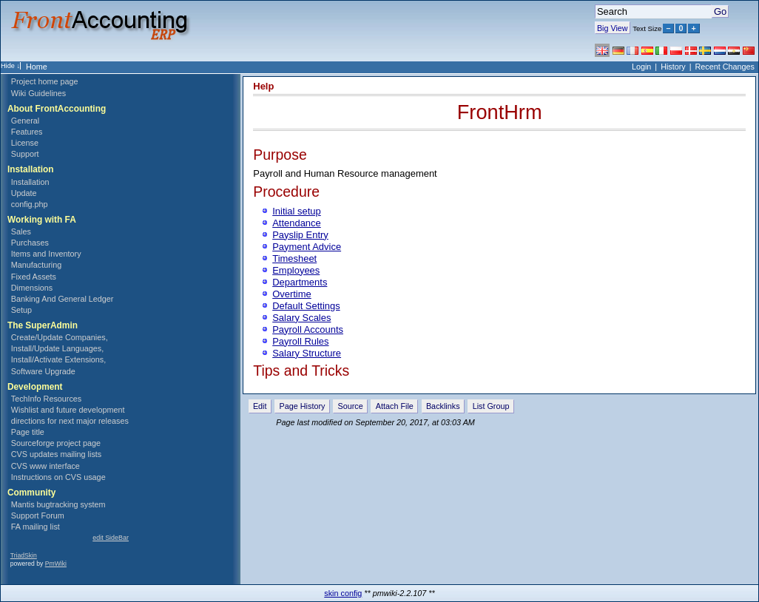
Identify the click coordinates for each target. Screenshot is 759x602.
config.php (29, 204)
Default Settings (306, 305)
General (25, 120)
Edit (260, 406)
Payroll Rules (300, 341)
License (24, 142)
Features (27, 131)
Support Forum (37, 515)
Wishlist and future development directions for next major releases (70, 415)
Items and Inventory (46, 253)
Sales (21, 231)
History (673, 66)
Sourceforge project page (56, 443)
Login (641, 66)
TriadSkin (23, 555)
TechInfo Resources (46, 398)
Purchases (30, 242)
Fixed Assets (33, 276)
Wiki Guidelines (38, 93)
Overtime (291, 294)
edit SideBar (110, 537)
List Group (491, 406)
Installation (30, 181)
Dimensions (32, 287)
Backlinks (443, 406)
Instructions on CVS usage (58, 477)
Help (263, 86)
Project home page (44, 81)
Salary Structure (306, 353)
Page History (302, 406)
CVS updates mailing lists (56, 454)
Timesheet (294, 258)
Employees (296, 270)
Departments (299, 282)
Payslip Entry (300, 234)
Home (36, 66)
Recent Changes (725, 66)
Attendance (296, 223)
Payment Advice (306, 246)
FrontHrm (499, 112)
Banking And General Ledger (62, 298)
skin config (343, 593)
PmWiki (56, 563)
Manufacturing (36, 264)
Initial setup (296, 211)
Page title (27, 431)
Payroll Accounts (307, 329)
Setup (21, 309)
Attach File (395, 406)
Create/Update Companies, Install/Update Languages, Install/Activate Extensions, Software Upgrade (59, 354)
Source (350, 406)
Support (25, 153)
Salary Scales (301, 317)
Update (24, 193)
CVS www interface (45, 465)
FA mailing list (35, 526)
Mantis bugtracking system (58, 504)
